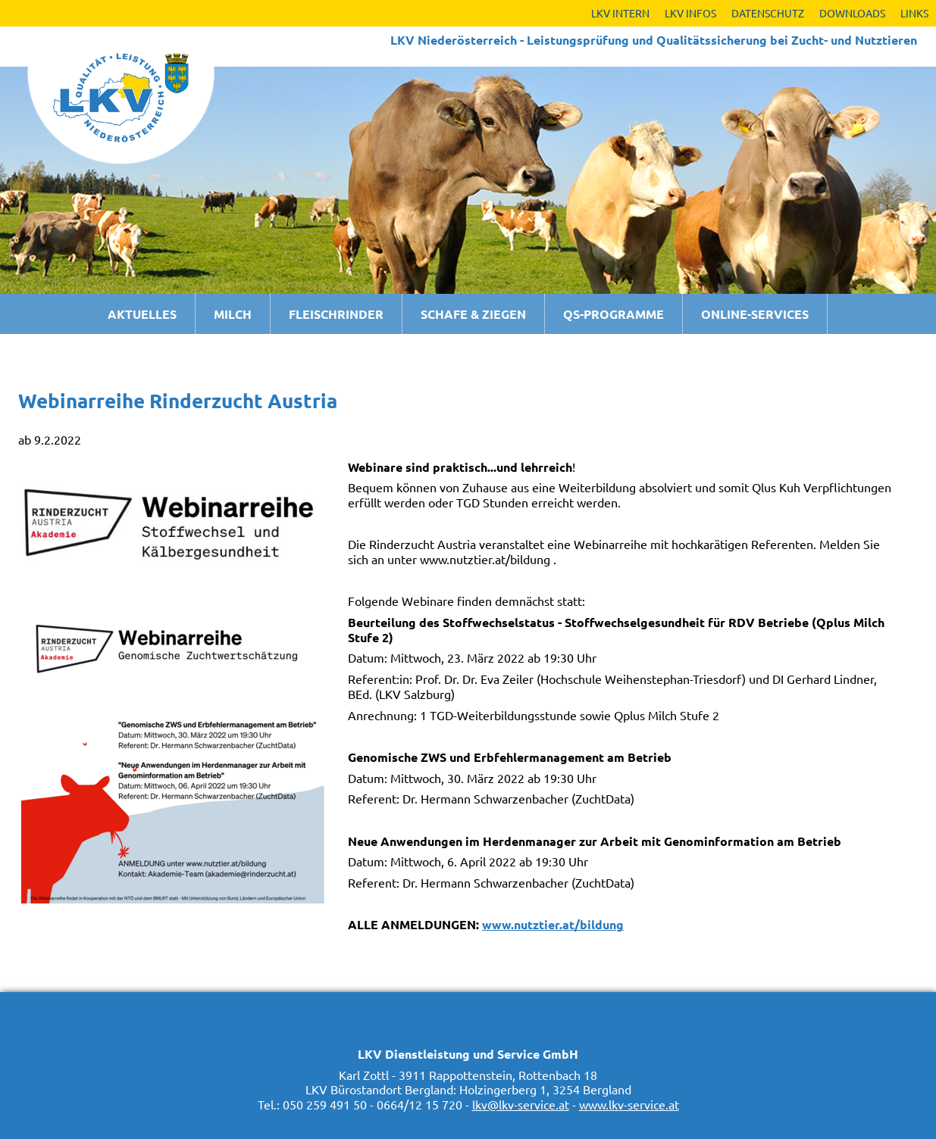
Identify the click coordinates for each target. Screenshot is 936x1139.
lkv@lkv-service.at (520, 1104)
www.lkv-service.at (629, 1104)
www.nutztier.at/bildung (553, 924)
